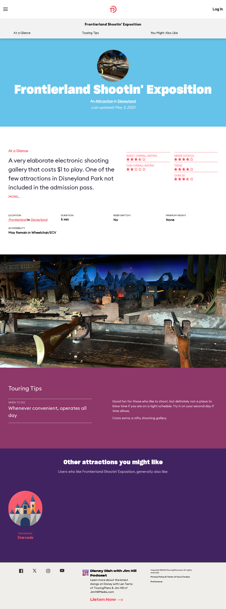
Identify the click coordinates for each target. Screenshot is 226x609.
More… (14, 197)
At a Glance (22, 33)
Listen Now (108, 600)
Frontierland (17, 220)
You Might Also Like (164, 33)
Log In (217, 9)
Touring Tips (90, 33)
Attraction (104, 101)
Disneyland (126, 101)
